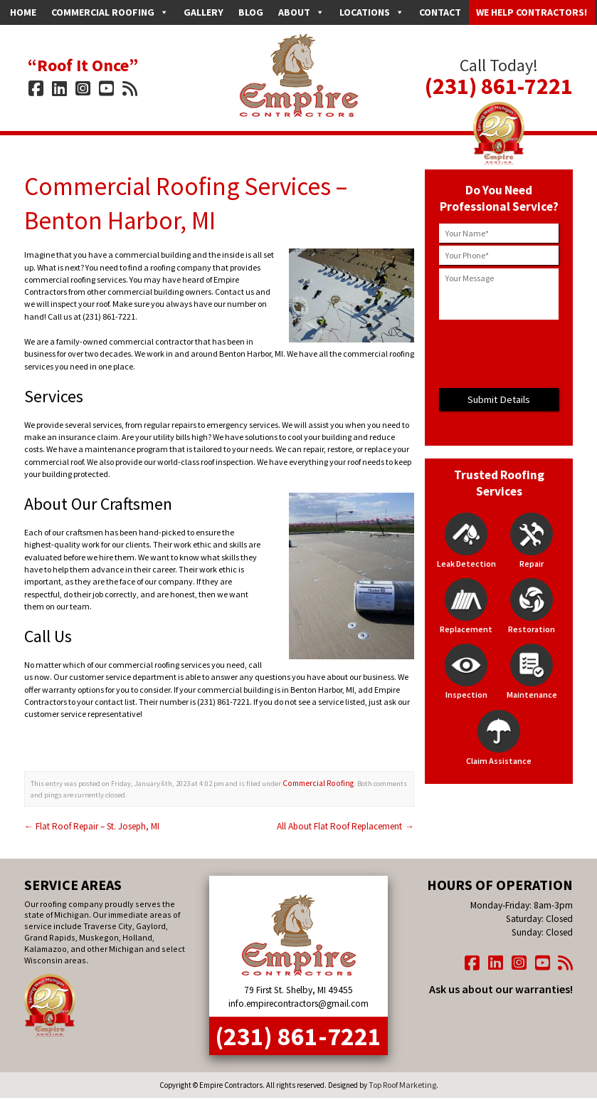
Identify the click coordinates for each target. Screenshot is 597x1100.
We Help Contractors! (531, 12)
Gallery (203, 12)
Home (23, 12)
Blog (250, 12)
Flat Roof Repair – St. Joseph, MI (84, 818)
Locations (371, 12)
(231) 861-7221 (499, 79)
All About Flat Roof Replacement (352, 818)
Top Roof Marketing (402, 1062)
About (301, 12)
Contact (440, 12)
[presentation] (499, 354)
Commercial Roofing (110, 12)
